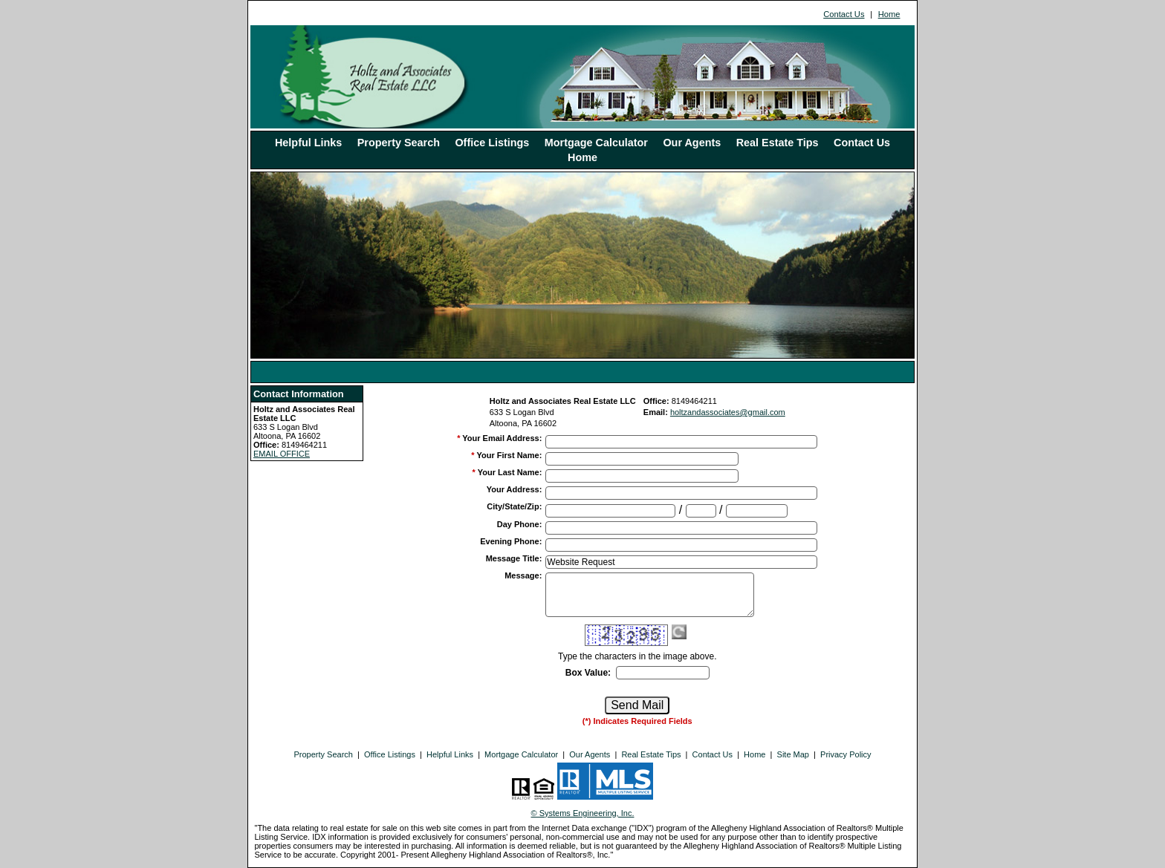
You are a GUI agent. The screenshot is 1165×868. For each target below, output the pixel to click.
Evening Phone (511, 541)
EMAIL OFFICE (281, 453)
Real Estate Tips (777, 143)
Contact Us (843, 14)
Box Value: (588, 673)
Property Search (398, 143)
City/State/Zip (514, 506)
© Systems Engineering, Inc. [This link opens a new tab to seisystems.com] (583, 813)
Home (889, 14)
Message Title (514, 558)
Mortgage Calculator (596, 143)
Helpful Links (308, 143)
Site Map (793, 754)
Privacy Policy (845, 754)
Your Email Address (502, 438)
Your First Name (509, 455)
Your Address (514, 489)
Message (523, 575)
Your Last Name (510, 472)
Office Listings (492, 143)
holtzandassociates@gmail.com (727, 412)
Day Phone (519, 524)
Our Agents (692, 143)
